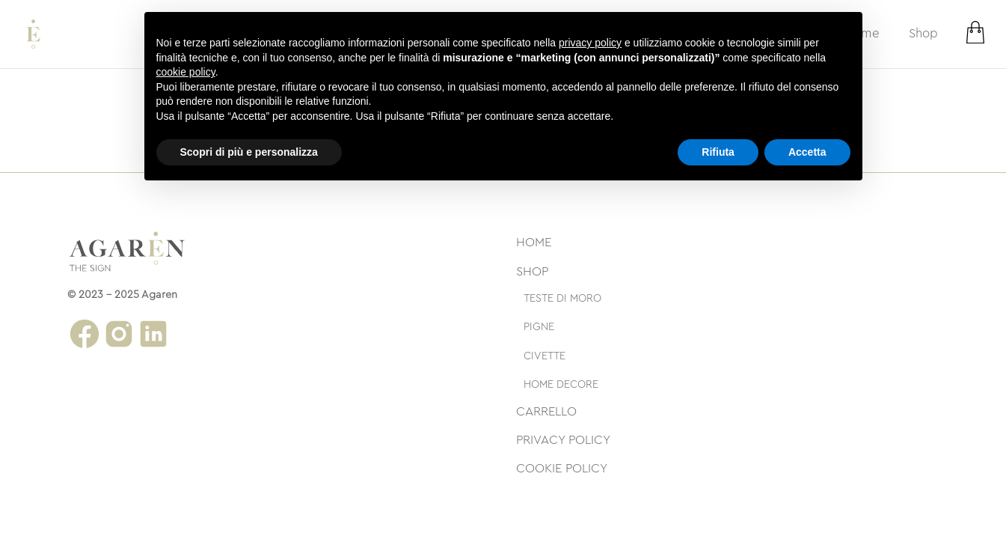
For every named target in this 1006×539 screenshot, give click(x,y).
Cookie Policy (561, 468)
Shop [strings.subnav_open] (923, 33)
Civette (544, 356)
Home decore (561, 384)
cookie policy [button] (185, 72)
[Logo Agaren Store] (33, 33)
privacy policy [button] (590, 43)
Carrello (546, 411)
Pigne (539, 326)
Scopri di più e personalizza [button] (249, 152)
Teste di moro (562, 298)
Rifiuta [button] (718, 152)
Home (533, 242)
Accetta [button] (807, 152)
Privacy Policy (563, 439)
